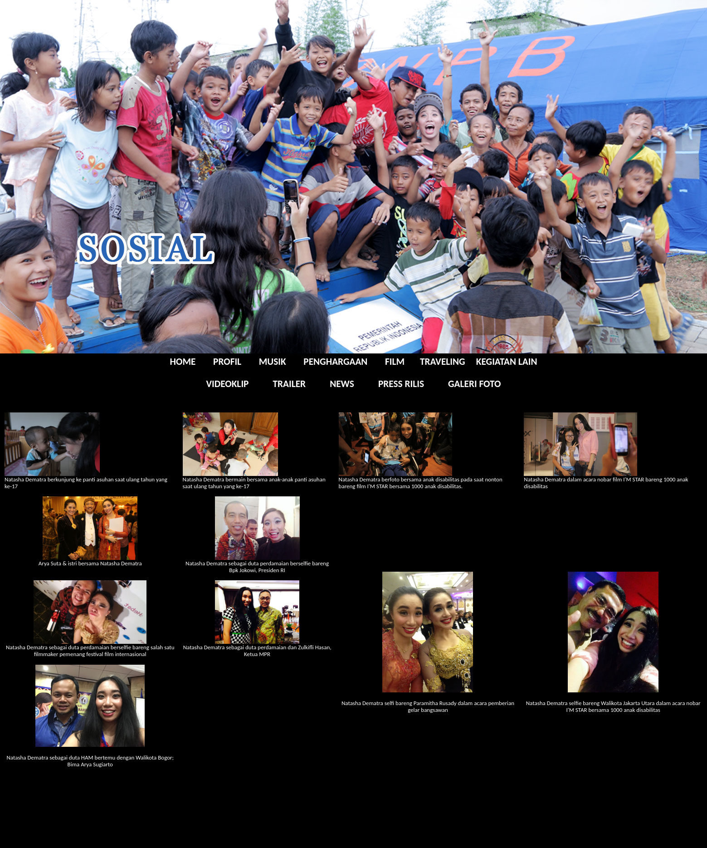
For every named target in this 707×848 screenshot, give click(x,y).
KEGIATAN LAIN (506, 362)
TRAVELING (442, 362)
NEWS (342, 384)
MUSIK (272, 362)
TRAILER (289, 384)
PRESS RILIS (401, 384)
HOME (184, 362)
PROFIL (228, 362)
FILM (395, 362)
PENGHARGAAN (334, 362)
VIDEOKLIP (227, 384)
